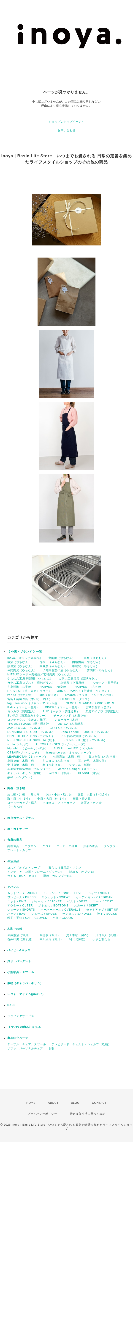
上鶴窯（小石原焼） (73, 682)
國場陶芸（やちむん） (87, 662)
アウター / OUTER (20, 905)
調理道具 (13, 846)
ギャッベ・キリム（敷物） (25, 773)
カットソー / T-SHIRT (22, 893)
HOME (30, 1102)
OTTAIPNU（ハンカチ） (24, 752)
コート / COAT (103, 901)
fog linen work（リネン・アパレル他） (33, 703)
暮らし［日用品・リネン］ (66, 867)
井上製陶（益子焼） (20, 686)
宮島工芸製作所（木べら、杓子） (29, 699)
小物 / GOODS (63, 917)
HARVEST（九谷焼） (89, 686)
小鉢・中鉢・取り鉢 (58, 794)
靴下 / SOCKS (107, 913)
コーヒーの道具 (67, 846)
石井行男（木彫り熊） (93, 760)
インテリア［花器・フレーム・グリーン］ (35, 871)
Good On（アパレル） (65, 728)
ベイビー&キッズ (18, 950)
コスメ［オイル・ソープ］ (25, 867)
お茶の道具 (90, 846)
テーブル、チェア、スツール (26, 1044)
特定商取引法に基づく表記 (88, 1113)
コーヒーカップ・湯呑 (22, 802)
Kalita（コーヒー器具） (23, 707)
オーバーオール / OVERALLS (61, 909)
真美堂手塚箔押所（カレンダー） (29, 769)
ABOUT (53, 1102)
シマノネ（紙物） (81, 764)
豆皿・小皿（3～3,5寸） (94, 794)
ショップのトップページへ (66, 121)
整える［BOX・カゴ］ (22, 875)
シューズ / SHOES (44, 913)
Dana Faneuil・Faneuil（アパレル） (85, 732)
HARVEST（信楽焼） (54, 686)
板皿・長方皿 (82, 798)
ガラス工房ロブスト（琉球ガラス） (31, 682)
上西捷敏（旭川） (48, 935)
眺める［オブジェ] (81, 871)
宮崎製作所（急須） (99, 707)
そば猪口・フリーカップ (59, 802)
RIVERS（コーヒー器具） (62, 707)
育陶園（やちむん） (61, 658)
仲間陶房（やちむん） (22, 670)
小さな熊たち (101, 939)
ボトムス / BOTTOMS (53, 905)
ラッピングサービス (20, 1016)
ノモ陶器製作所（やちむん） (62, 670)
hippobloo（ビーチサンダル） (27, 748)
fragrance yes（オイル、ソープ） (69, 752)
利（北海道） (78, 939)
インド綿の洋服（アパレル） (79, 736)
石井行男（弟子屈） (20, 939)
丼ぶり (35, 794)
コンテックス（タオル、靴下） (28, 719)
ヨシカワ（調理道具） (22, 711)
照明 (51, 1048)
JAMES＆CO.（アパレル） (25, 728)
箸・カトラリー (17, 828)
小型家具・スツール (20, 972)
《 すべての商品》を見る (24, 1027)
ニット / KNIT (16, 901)
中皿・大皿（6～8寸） (52, 798)
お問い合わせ (67, 130)
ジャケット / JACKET (47, 901)
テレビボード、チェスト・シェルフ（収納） (81, 1044)
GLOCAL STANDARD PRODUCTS (90, 703)
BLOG (75, 1102)
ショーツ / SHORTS (21, 909)
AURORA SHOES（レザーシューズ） (61, 744)
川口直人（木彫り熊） (57, 760)
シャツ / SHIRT (98, 893)
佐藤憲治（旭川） (19, 935)
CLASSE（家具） (90, 773)
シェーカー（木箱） (67, 719)
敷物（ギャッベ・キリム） (25, 983)
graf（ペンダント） (20, 777)
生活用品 (13, 861)
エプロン (31, 846)
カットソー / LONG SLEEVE (63, 893)
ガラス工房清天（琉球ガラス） (79, 678)
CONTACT (99, 1102)
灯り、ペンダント (19, 961)
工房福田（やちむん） (51, 662)
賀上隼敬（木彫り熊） (103, 756)
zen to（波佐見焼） (20, 695)
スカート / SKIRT (86, 905)
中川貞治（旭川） (51, 939)
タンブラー (111, 846)
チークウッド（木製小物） (71, 715)
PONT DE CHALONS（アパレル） (31, 736)
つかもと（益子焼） (106, 682)
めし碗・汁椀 (16, 794)
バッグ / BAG (16, 913)
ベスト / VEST (77, 901)
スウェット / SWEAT (55, 897)
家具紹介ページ (17, 1038)
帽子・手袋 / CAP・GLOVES (27, 917)
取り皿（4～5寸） (19, 798)
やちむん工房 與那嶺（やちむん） (30, 678)
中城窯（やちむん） (85, 666)
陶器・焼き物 (16, 788)
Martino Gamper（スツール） (77, 769)
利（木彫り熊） (53, 764)
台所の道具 (14, 839)
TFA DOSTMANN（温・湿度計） (29, 723)
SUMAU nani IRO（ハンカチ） (75, 748)
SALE (11, 1005)
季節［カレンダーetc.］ (59, 875)
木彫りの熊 (14, 928)
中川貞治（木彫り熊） (22, 764)
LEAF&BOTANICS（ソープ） (27, 756)
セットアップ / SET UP (102, 909)
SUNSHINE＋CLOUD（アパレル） (31, 732)
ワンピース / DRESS (21, 897)
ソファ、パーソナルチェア (25, 1048)
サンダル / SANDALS (77, 913)
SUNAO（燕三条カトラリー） (27, 715)
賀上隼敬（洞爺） (78, 935)
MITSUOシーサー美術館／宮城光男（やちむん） (40, 674)
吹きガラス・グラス (20, 817)
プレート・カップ (19, 850)
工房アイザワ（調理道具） (103, 711)
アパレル (13, 886)
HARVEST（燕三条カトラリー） (29, 691)
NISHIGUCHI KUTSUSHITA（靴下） (32, 740)
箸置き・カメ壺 (91, 802)
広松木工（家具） (60, 773)
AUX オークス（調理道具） (61, 711)
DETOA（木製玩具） (72, 723)
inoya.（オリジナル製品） (25, 658)
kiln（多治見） (50, 695)
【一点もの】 (16, 807)
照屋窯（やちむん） (20, 666)
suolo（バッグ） (18, 744)
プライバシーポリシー (42, 1113)
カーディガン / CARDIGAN (94, 897)
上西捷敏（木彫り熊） (22, 760)
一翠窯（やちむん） (94, 658)
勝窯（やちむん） (19, 662)
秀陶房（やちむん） (100, 670)
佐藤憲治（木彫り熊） (68, 756)
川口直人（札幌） (107, 935)
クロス (46, 846)
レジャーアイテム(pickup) (25, 994)
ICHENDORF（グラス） (74, 699)
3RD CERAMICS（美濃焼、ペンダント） (85, 691)
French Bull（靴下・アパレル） (85, 740)
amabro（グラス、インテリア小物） (89, 695)
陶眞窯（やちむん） (53, 666)
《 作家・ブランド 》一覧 (24, 651)
